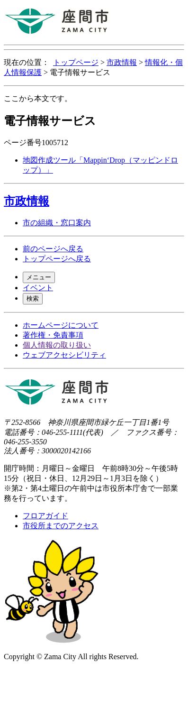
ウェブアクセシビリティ (64, 355)
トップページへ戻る (57, 259)
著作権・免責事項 (53, 335)
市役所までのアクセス (60, 526)
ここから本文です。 (38, 98)
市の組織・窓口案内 (57, 223)
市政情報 (122, 62)
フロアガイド (45, 516)
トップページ (75, 62)
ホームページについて (60, 325)
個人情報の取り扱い (57, 345)
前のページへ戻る (53, 249)
